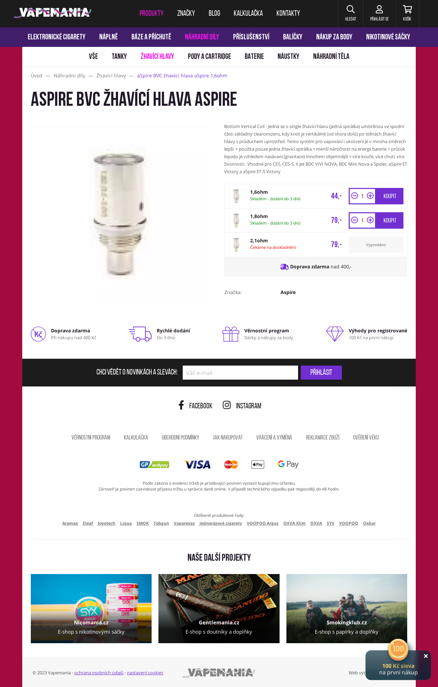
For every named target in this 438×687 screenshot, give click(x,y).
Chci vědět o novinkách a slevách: (137, 373)
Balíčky (292, 37)
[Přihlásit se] (379, 13)
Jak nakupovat (228, 438)
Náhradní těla (331, 57)
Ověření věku (366, 438)
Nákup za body (334, 37)
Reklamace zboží (322, 438)
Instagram (242, 406)
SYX (330, 523)
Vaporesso (184, 523)
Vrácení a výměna (274, 438)
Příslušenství (251, 37)
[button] (350, 13)
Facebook (195, 406)
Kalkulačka (136, 438)
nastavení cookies (145, 673)
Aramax (70, 523)
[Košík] (407, 13)
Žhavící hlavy (157, 57)
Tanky (119, 57)
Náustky (288, 57)
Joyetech (106, 523)
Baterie (254, 57)
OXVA (316, 523)
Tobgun (161, 523)
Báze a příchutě (151, 37)
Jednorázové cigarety (220, 523)
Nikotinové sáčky (388, 37)
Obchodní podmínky (180, 438)
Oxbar (369, 523)
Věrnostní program (91, 438)
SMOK (143, 523)
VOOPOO (348, 523)
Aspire (288, 292)
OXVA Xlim (294, 523)
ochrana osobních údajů (99, 673)
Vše (93, 57)
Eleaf (88, 523)
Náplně (108, 37)
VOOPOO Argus (263, 523)
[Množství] (362, 196)
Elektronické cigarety (57, 37)
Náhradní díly (202, 37)
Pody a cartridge (209, 57)
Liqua (126, 523)
